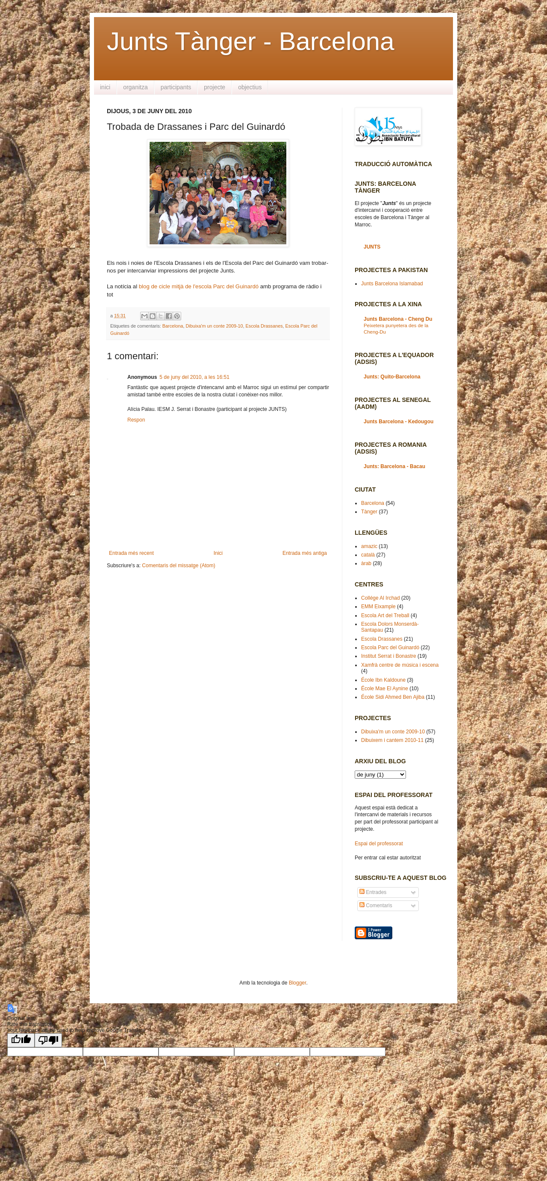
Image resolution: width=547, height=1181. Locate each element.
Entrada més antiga (304, 553)
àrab (366, 563)
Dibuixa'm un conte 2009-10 (214, 325)
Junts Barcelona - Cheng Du (398, 319)
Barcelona (172, 325)
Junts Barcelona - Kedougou (398, 422)
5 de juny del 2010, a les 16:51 (194, 377)
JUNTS (372, 247)
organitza (135, 87)
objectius (250, 87)
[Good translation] (21, 1040)
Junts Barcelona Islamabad (392, 284)
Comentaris (375, 905)
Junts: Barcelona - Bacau (394, 466)
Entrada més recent (131, 553)
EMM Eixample (378, 607)
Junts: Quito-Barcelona (392, 377)
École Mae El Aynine (384, 689)
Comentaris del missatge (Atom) (178, 566)
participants (176, 87)
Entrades (372, 892)
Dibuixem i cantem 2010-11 (392, 740)
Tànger (369, 512)
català (368, 555)
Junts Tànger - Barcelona (250, 41)
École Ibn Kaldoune (383, 680)
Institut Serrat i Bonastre (388, 656)
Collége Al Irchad (380, 598)
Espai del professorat (379, 844)
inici (105, 87)
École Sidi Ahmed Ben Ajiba (392, 697)
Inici (218, 553)
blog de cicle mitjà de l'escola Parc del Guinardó (199, 286)
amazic (369, 546)
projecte (214, 87)
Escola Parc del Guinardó (390, 648)
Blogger (297, 983)
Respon (136, 420)
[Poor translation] (48, 1040)
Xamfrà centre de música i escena (399, 665)
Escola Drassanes (264, 325)
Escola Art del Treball (385, 615)
